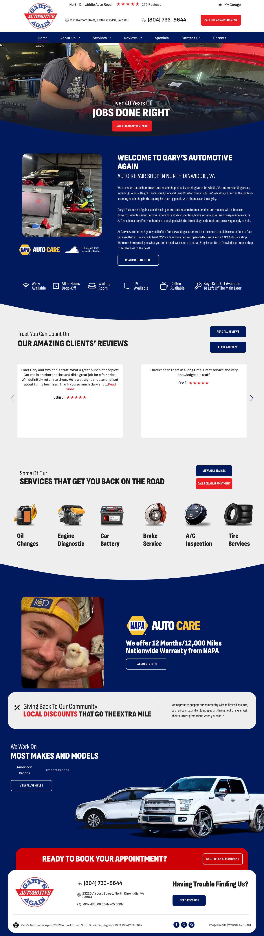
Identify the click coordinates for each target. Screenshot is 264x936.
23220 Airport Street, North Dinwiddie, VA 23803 (99, 20)
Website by (235, 925)
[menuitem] (42, 38)
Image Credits (217, 925)
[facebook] (176, 925)
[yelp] (191, 925)
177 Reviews (151, 4)
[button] (251, 398)
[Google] (184, 925)
